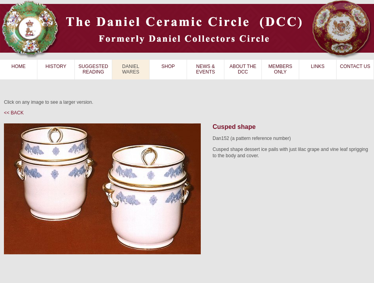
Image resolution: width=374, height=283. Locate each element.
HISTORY (56, 66)
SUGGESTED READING (93, 69)
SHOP (168, 66)
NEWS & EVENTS (205, 69)
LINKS (318, 66)
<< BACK (14, 113)
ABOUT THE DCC (243, 69)
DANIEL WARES (130, 69)
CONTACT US (355, 66)
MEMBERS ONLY (280, 69)
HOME (18, 66)
